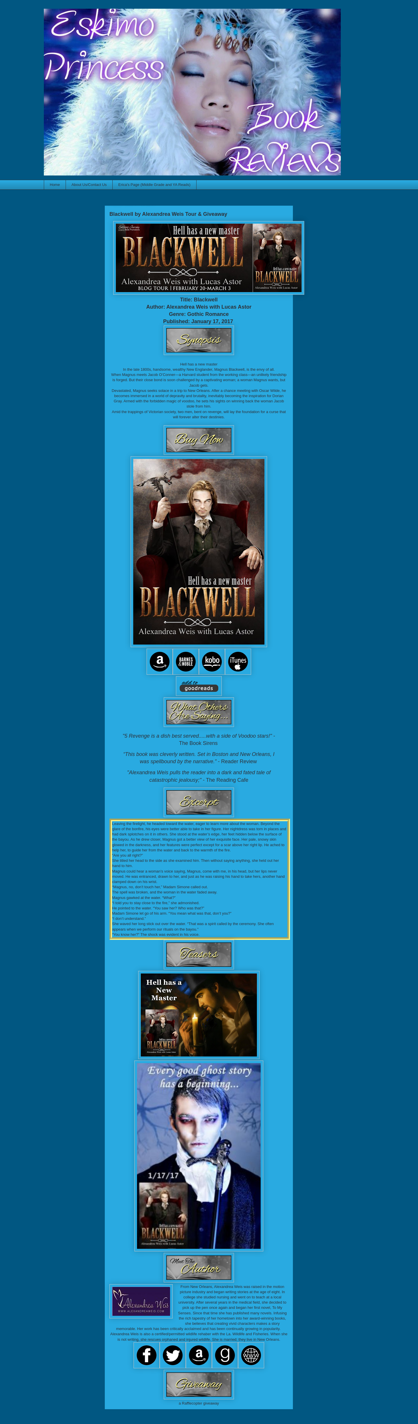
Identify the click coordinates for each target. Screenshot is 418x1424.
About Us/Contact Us (89, 184)
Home (55, 184)
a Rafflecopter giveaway (199, 1403)
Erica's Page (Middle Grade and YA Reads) (154, 184)
